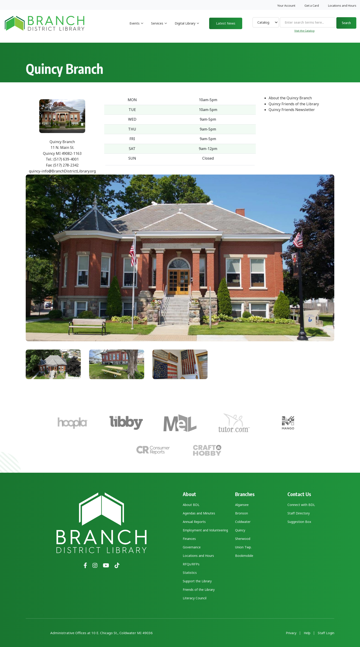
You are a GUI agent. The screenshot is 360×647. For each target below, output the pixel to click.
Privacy (291, 633)
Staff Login (326, 633)
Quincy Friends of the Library (294, 103)
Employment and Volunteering (205, 530)
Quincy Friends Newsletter (292, 109)
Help (307, 633)
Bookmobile (244, 555)
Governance (192, 547)
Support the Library (197, 581)
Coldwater (242, 521)
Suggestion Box (299, 521)
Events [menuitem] (136, 27)
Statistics (190, 572)
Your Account (286, 5)
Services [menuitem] (159, 27)
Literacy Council (194, 598)
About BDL (191, 505)
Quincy (240, 530)
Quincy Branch (62, 141)
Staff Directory (298, 513)
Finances (189, 538)
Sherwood (242, 538)
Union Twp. (243, 547)
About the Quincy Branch (290, 97)
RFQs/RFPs (191, 564)
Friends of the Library (199, 589)
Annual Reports (194, 521)
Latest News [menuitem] (225, 23)
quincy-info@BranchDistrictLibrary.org (62, 171)
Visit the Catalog (304, 30)
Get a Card (311, 5)
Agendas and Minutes (199, 513)
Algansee (242, 505)
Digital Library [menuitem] (187, 27)
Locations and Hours (342, 5)
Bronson (241, 513)
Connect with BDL (301, 505)
